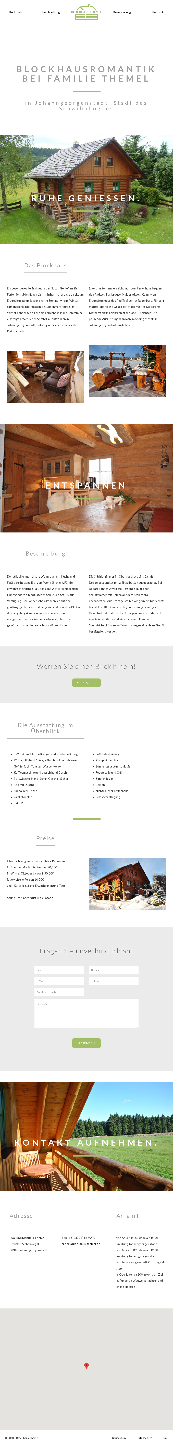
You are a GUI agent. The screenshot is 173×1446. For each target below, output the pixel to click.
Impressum (119, 1437)
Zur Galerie (86, 683)
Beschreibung (51, 12)
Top (165, 1437)
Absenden (86, 1043)
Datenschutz (144, 1437)
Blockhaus (15, 12)
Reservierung (122, 12)
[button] (86, 1366)
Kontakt (157, 12)
